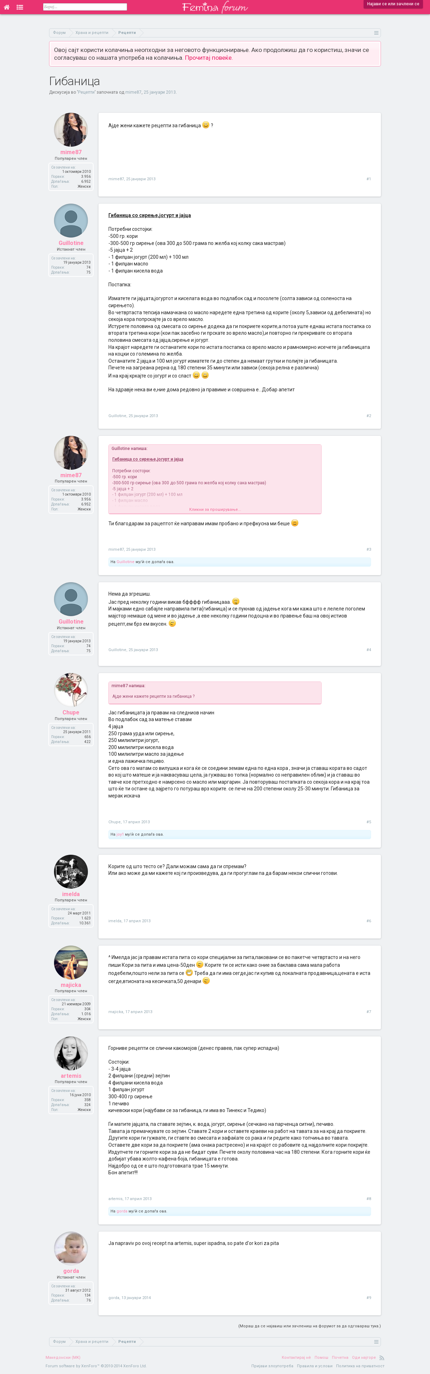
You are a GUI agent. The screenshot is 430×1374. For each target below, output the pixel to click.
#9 (368, 1298)
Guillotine (71, 243)
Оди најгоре (364, 1357)
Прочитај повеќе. (209, 57)
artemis (71, 1075)
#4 (368, 650)
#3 (368, 549)
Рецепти (86, 92)
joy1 (120, 834)
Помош (321, 1357)
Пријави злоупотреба (272, 1366)
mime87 (133, 92)
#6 (368, 921)
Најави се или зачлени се (393, 3)
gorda (122, 1211)
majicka (71, 985)
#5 (368, 822)
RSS (382, 1357)
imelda (71, 894)
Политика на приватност (360, 1366)
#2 (368, 416)
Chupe (70, 712)
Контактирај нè (296, 1357)
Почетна (340, 1357)
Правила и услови (315, 1366)
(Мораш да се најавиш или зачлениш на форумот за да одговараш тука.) (309, 1326)
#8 (368, 1199)
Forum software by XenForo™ (96, 1366)
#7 (368, 1012)
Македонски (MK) (63, 1357)
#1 (368, 179)
